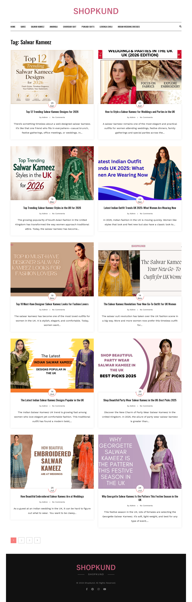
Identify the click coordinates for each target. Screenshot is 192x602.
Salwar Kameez (37, 26)
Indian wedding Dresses (129, 26)
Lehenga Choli (106, 26)
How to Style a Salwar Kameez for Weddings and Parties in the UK (140, 112)
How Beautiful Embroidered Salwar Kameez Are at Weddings (52, 496)
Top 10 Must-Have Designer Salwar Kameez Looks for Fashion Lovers (52, 304)
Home (12, 26)
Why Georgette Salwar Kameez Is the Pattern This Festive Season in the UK (140, 498)
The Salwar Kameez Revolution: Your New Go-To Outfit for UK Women (140, 304)
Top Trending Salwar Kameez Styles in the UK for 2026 (52, 208)
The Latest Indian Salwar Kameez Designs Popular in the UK (52, 400)
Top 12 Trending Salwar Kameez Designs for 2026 (52, 112)
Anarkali (54, 26)
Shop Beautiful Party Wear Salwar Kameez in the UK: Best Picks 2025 (139, 400)
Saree (23, 26)
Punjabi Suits (88, 26)
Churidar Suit (69, 26)
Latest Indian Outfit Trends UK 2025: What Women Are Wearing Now (140, 208)
